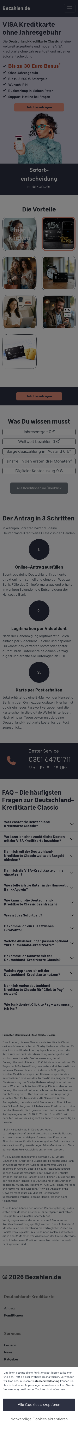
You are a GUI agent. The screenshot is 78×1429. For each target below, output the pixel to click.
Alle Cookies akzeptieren (39, 1404)
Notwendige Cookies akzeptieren (39, 1419)
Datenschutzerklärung (45, 1381)
